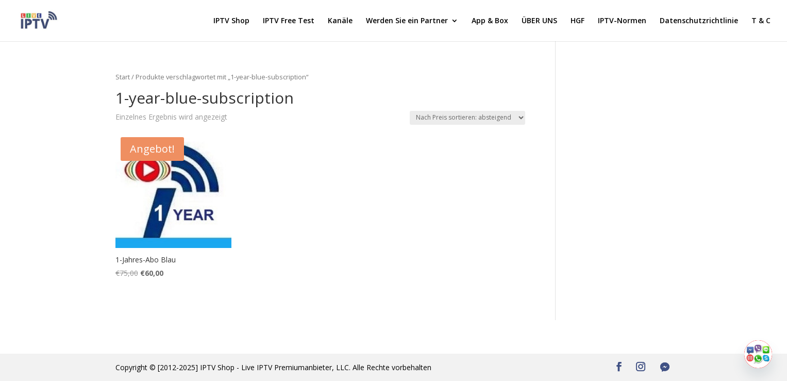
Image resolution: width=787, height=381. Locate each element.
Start (122, 76)
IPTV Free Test (288, 21)
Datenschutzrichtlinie (699, 21)
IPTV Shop (231, 21)
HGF (577, 21)
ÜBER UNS (539, 21)
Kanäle (340, 21)
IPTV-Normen (622, 21)
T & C (761, 21)
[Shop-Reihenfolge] (467, 118)
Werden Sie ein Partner (407, 21)
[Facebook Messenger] (665, 367)
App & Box (490, 21)
